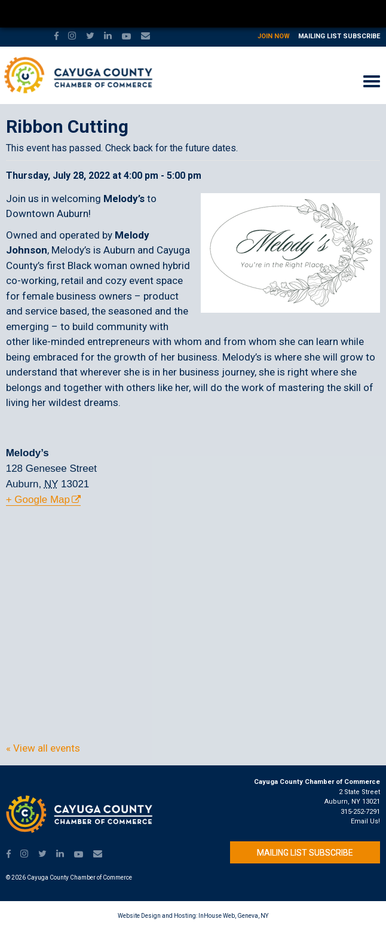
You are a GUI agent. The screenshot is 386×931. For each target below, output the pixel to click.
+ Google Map (38, 499)
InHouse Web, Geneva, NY (233, 915)
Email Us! (365, 821)
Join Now (274, 36)
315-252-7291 (360, 812)
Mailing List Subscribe (339, 36)
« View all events (43, 748)
